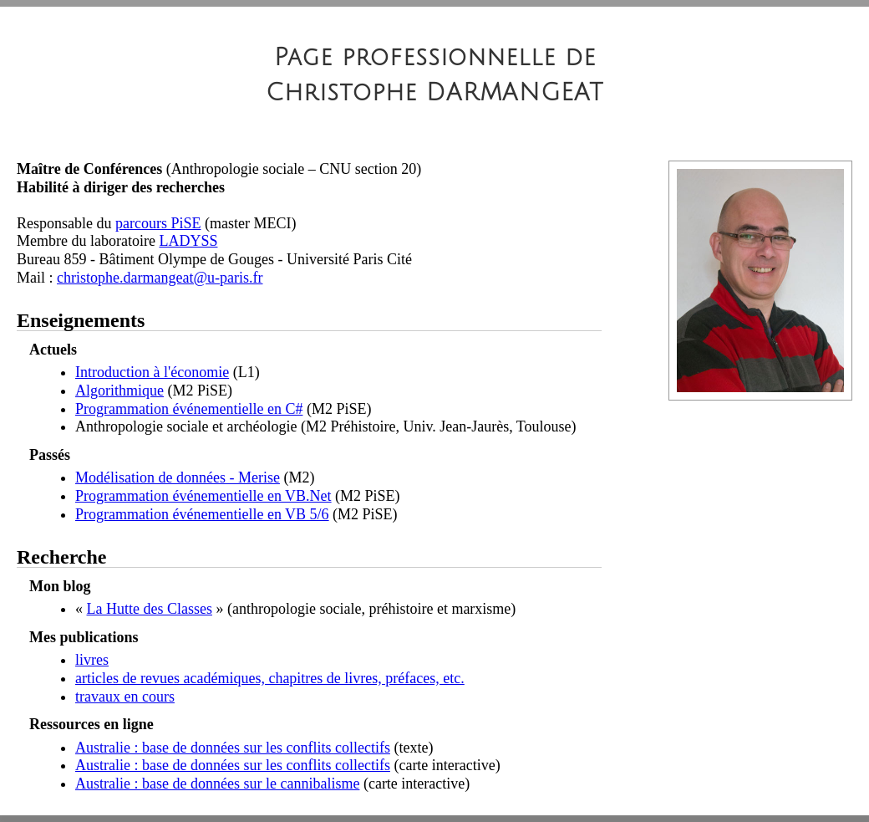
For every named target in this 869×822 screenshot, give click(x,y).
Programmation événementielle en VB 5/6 (202, 514)
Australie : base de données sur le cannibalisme (217, 783)
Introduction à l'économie (152, 372)
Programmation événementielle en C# (188, 409)
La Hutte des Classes (149, 608)
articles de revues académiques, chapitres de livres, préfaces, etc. (270, 678)
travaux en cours (125, 696)
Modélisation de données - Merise (177, 477)
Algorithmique (119, 390)
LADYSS (188, 240)
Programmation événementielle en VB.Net (203, 496)
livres (92, 659)
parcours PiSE (158, 223)
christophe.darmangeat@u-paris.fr (159, 277)
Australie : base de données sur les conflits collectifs (232, 747)
